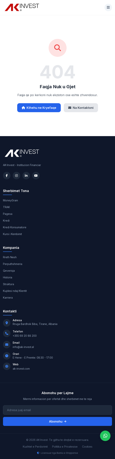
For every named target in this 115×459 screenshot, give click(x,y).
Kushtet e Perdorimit (35, 446)
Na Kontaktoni (80, 108)
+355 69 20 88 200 (25, 335)
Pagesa (7, 213)
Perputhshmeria (12, 263)
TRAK (6, 207)
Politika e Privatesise (65, 446)
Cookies (87, 446)
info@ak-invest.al (23, 347)
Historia (7, 277)
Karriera (8, 297)
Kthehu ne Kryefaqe (39, 108)
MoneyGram (10, 200)
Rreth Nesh (10, 257)
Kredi (6, 220)
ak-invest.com (21, 368)
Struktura (8, 284)
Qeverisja (9, 270)
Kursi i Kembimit (12, 234)
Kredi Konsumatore (14, 227)
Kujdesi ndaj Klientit (15, 290)
